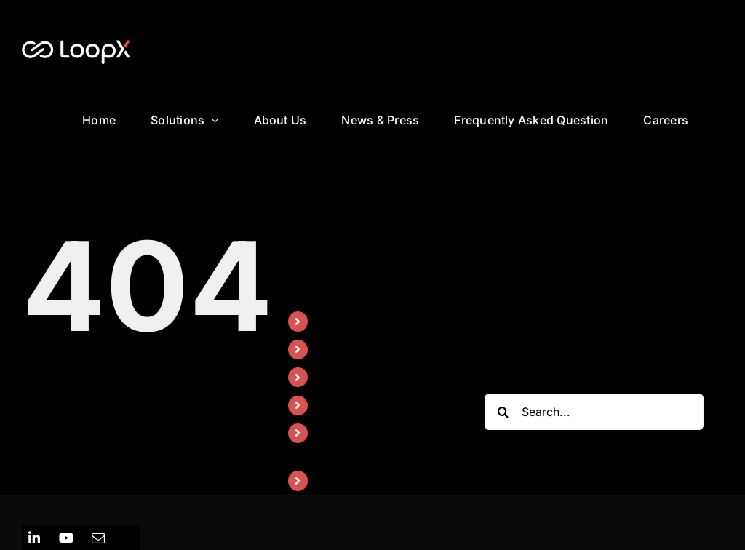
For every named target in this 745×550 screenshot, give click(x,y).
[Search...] (594, 412)
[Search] (503, 412)
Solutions (341, 349)
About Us (342, 377)
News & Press (354, 405)
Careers (338, 480)
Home (332, 321)
